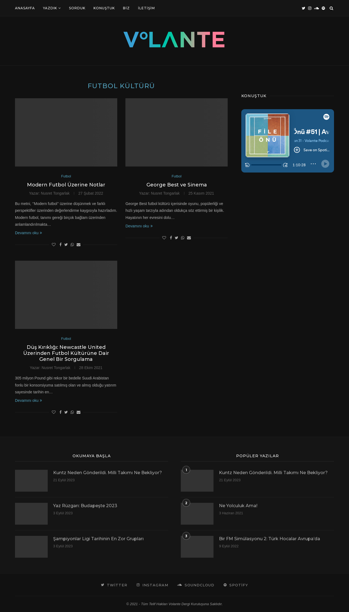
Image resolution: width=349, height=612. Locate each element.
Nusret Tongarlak (55, 193)
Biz (126, 8)
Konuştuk (104, 8)
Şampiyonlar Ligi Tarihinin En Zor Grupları (98, 538)
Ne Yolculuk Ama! (238, 505)
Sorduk (77, 8)
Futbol (66, 176)
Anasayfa (25, 8)
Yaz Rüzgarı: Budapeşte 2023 (85, 505)
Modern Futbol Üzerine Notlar (66, 185)
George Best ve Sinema (176, 185)
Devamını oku (28, 233)
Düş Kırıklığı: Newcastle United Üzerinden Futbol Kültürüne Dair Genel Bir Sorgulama (66, 353)
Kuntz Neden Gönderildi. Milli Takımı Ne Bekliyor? (107, 472)
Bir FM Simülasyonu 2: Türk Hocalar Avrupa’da (269, 538)
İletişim (146, 8)
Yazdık (50, 8)
